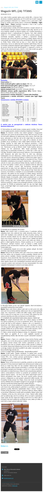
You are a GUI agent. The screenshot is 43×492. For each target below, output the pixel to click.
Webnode (14, 486)
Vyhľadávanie (40, 2)
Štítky (3, 446)
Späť (5, 452)
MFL (7, 446)
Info (2, 7)
